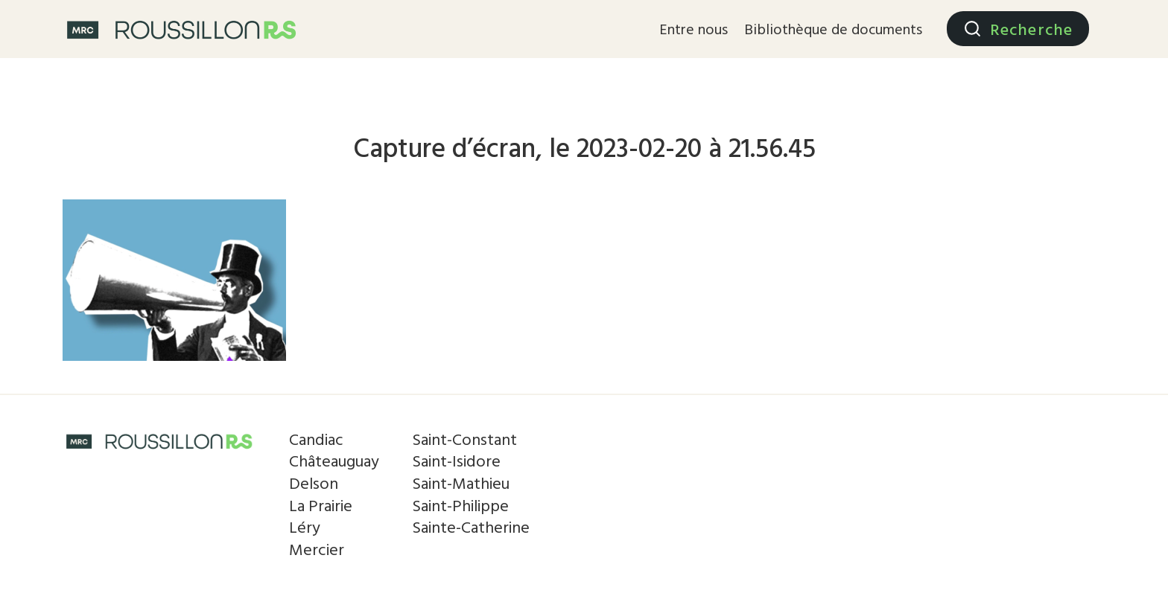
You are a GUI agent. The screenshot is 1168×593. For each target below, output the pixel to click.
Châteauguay (334, 460)
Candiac (316, 438)
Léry (304, 526)
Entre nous (693, 28)
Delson (313, 482)
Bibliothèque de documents (833, 28)
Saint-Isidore (456, 460)
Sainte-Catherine (471, 526)
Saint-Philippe (460, 505)
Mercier (316, 548)
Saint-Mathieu (461, 482)
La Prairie (320, 505)
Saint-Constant (464, 438)
